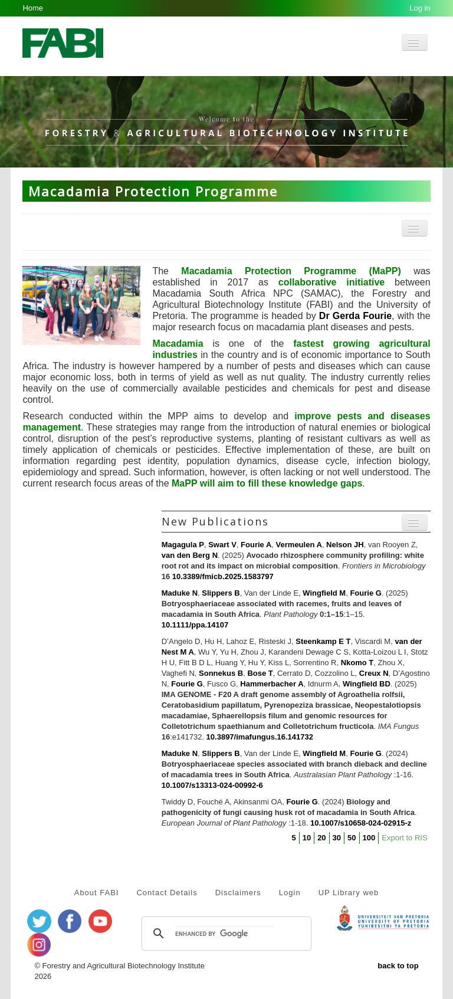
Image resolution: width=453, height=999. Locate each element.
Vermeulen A (299, 544)
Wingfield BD (366, 683)
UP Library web (349, 892)
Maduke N (180, 593)
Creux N (374, 673)
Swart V (222, 544)
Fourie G (365, 593)
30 (337, 837)
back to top (398, 965)
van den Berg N (190, 555)
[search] (224, 933)
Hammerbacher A (271, 683)
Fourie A (256, 544)
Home (32, 8)
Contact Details (166, 892)
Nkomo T (357, 662)
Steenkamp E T (323, 641)
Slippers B (220, 593)
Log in (419, 8)
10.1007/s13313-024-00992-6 (212, 785)
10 (307, 837)
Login (290, 892)
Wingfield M (324, 593)
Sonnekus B (221, 673)
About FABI (96, 892)
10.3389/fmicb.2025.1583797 (223, 576)
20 (321, 837)
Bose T (260, 673)
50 (351, 837)
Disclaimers (238, 892)
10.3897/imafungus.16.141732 (259, 736)
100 (369, 837)
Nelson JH (345, 544)
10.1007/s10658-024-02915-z (360, 823)
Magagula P (183, 544)
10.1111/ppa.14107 (195, 624)
